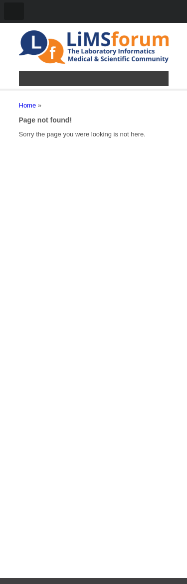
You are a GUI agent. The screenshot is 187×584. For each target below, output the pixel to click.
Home (27, 105)
